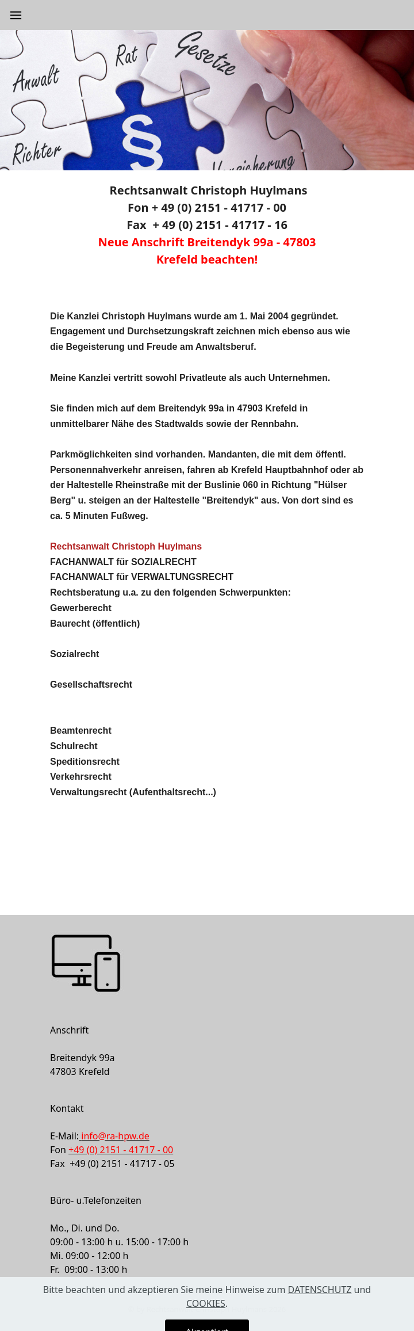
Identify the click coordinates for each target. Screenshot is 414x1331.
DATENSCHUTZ (320, 1307)
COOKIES (205, 1320)
